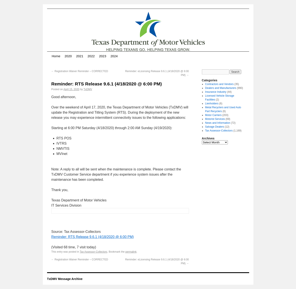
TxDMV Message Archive (65, 279)
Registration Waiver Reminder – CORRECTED (79, 71)
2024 (114, 56)
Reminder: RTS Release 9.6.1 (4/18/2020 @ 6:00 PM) (92, 237)
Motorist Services (215, 119)
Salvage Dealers (214, 126)
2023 (102, 56)
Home (56, 56)
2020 (68, 56)
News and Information (217, 122)
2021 (79, 56)
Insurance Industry (215, 91)
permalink (130, 251)
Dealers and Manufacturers (220, 88)
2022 (91, 56)
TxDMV (87, 89)
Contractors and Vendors (219, 84)
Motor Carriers (213, 115)
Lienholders (211, 103)
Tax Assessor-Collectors (93, 251)
